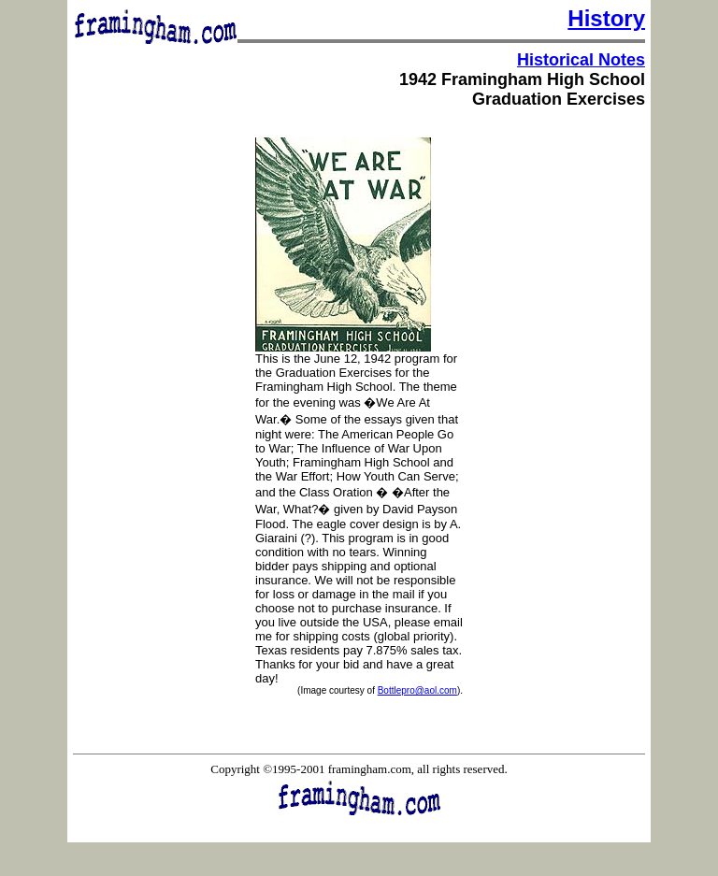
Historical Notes (581, 59)
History (606, 18)
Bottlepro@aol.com (417, 690)
